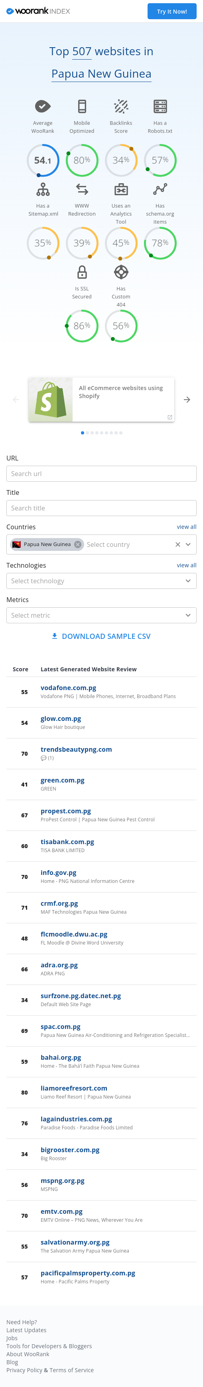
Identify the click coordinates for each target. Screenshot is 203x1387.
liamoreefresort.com (74, 1088)
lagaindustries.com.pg (76, 1119)
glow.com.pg (61, 718)
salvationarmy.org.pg (75, 1242)
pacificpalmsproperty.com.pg (88, 1273)
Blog (12, 1362)
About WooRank (27, 1354)
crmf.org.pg (59, 903)
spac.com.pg (61, 1026)
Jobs (12, 1338)
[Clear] (177, 544)
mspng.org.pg (63, 1180)
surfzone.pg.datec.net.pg (81, 995)
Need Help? (21, 1322)
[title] (101, 474)
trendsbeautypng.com (76, 749)
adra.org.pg (59, 965)
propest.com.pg (66, 811)
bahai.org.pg (61, 1057)
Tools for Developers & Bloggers (49, 1346)
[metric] (90, 615)
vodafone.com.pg (68, 687)
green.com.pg (63, 780)
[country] (128, 544)
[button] (47, 544)
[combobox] (101, 544)
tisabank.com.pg (67, 841)
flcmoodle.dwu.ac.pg (74, 934)
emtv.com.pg (62, 1211)
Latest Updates (26, 1330)
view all (187, 526)
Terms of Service (71, 1370)
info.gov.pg (59, 872)
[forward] (187, 399)
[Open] (188, 544)
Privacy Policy (24, 1370)
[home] (38, 11)
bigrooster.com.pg (70, 1149)
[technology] (90, 580)
